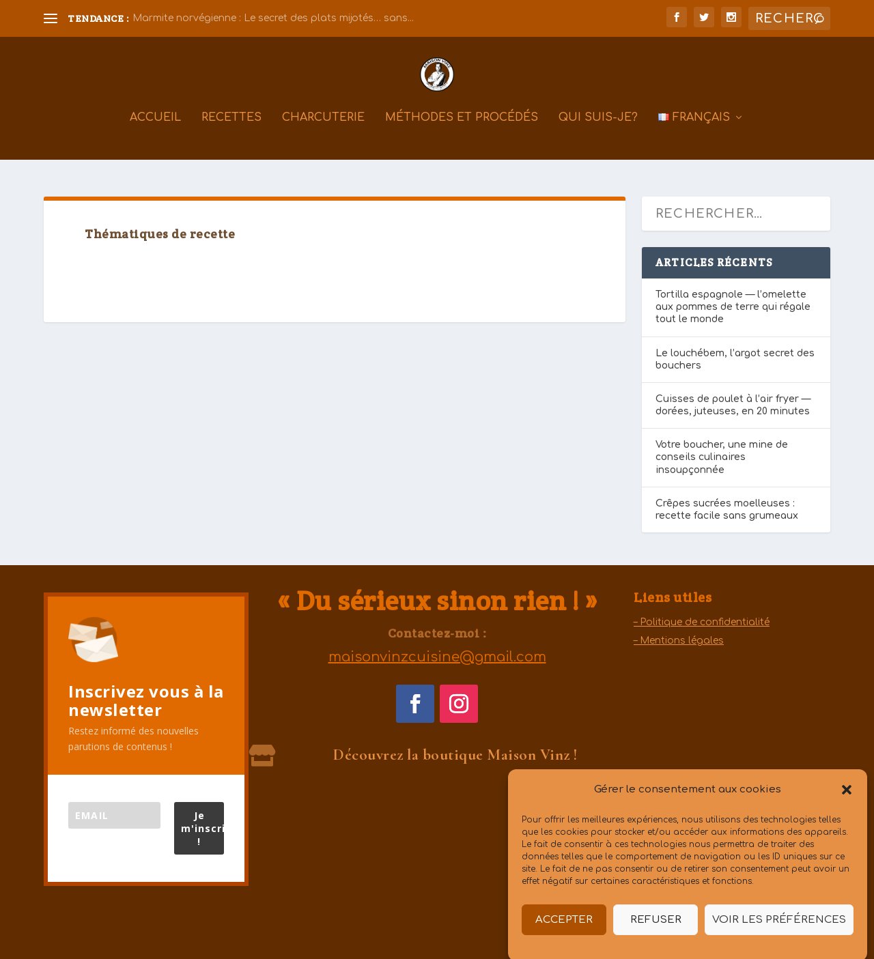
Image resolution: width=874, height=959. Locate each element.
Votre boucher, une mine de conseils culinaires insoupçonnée (722, 457)
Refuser (655, 931)
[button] (847, 801)
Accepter (564, 931)
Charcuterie (323, 127)
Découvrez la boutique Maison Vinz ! (455, 754)
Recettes (231, 127)
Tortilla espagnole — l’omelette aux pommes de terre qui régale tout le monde (733, 306)
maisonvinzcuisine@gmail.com (437, 657)
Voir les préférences (779, 931)
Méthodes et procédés (461, 127)
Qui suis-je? (598, 127)
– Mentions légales (679, 640)
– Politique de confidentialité (702, 622)
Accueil (155, 127)
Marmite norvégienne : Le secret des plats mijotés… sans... (273, 18)
